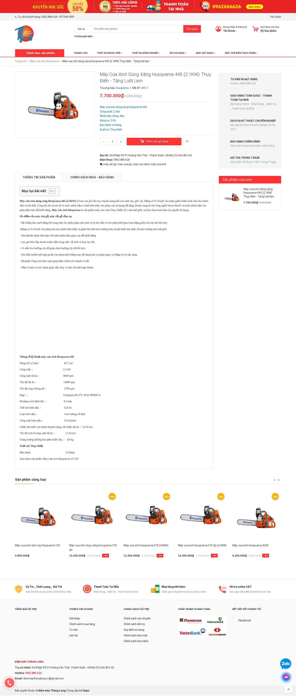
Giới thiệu (74, 618)
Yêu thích (275, 16)
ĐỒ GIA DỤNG (178, 53)
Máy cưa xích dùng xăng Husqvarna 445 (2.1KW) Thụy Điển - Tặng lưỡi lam (259, 193)
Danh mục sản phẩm (40, 53)
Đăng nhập (229, 26)
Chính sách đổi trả (134, 624)
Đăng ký (242, 26)
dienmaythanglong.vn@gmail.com (43, 678)
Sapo (86, 690)
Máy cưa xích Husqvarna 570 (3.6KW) (146, 545)
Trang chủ (80, 53)
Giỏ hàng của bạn (269, 26)
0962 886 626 (49, 16)
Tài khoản (229, 30)
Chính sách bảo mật (135, 635)
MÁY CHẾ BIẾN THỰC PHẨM (241, 53)
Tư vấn (73, 630)
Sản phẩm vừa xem (237, 180)
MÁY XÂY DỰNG (205, 53)
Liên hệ (73, 635)
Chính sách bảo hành (136, 641)
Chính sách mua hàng (82, 624)
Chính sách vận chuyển (137, 618)
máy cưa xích (158, 164)
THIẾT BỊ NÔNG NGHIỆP (146, 53)
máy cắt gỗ (109, 164)
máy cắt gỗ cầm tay (61, 216)
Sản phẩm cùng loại (30, 479)
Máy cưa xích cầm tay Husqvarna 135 (37, 545)
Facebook (244, 621)
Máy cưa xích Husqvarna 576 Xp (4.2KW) (202, 545)
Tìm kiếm (192, 29)
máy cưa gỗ (125, 164)
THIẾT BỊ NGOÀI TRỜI (110, 53)
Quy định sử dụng (134, 630)
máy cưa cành (141, 164)
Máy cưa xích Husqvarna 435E (250, 545)
